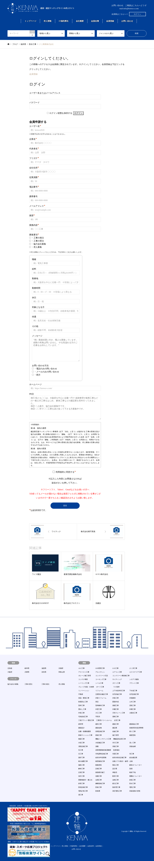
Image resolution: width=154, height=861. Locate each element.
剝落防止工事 (83, 702)
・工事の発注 (37, 238)
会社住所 (34, 168)
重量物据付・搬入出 (85, 780)
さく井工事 (133, 668)
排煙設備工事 (100, 731)
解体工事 (81, 769)
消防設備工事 (83, 746)
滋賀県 (44, 668)
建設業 (114, 728)
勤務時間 (36, 288)
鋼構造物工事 (100, 783)
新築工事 (98, 735)
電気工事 (132, 787)
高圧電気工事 (117, 791)
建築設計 (81, 728)
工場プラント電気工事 (86, 720)
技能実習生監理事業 (136, 728)
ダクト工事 (116, 683)
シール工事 (99, 683)
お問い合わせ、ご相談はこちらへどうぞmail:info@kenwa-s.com (129, 7)
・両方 (37, 375)
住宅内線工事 (117, 694)
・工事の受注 (37, 241)
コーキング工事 (100, 679)
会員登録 (110, 21)
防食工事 (98, 787)
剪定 (97, 702)
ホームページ (35, 384)
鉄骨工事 (81, 783)
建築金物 (98, 728)
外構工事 (132, 709)
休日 (34, 297)
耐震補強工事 (100, 761)
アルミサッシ (100, 672)
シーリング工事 (83, 683)
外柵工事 (115, 709)
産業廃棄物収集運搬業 (103, 750)
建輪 (131, 831)
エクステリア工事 (135, 672)
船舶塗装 (98, 765)
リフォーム (99, 691)
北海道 (10, 668)
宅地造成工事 (83, 716)
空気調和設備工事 (101, 754)
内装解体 (132, 698)
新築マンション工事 (85, 735)
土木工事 (132, 702)
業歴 (32, 215)
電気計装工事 (83, 791)
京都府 (61, 668)
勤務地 (35, 278)
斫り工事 (132, 731)
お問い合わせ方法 (40, 365)
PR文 (31, 394)
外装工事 (81, 713)
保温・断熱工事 (83, 698)
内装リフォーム (100, 698)
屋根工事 (115, 716)
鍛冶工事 (115, 783)
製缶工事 (115, 765)
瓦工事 (80, 750)
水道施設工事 (100, 743)
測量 (97, 746)
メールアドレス (37, 206)
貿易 (130, 769)
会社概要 (80, 21)
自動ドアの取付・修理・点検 (122, 761)
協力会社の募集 (13, 684)
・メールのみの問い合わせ (46, 372)
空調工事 (115, 754)
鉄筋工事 (132, 780)
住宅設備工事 (134, 694)
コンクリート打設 (101, 676)
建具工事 (98, 724)
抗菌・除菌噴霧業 (84, 731)
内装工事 (115, 698)
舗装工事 (81, 765)
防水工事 (132, 783)
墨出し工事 (82, 709)
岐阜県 (27, 668)
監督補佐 (116, 750)
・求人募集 (36, 247)
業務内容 (34, 225)
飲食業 (97, 791)
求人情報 (47, 21)
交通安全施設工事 (101, 694)
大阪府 (10, 672)
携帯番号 (33, 196)
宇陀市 (97, 716)
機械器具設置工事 (119, 739)
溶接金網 (132, 746)
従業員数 (34, 177)
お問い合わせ (127, 21)
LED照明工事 (100, 668)
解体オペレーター (135, 765)
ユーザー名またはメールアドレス (44, 93)
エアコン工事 (117, 672)
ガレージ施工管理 (84, 676)
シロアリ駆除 (134, 679)
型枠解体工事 (100, 705)
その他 (35, 326)
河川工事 (115, 743)
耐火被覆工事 (83, 761)
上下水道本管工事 (118, 691)
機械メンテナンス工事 (103, 739)
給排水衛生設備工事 (119, 757)
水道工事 (81, 743)
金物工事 (115, 780)
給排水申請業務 (100, 757)
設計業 (114, 769)
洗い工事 (132, 743)
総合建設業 (133, 757)
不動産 (80, 694)
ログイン (137, 14)
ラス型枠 (116, 687)
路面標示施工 (100, 772)
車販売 (114, 772)
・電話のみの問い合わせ (45, 369)
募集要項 (34, 235)
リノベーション (83, 691)
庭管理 (80, 724)
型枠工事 (81, 705)
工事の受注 (28, 684)
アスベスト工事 (83, 672)
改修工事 (115, 731)
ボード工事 (100, 687)
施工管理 (115, 735)
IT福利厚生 (64, 21)
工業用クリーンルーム (104, 720)
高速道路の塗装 (134, 791)
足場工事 (81, 772)
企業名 (33, 139)
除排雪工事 (116, 787)
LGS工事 (115, 668)
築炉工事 (81, 757)
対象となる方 (38, 307)
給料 (34, 269)
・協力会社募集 (38, 244)
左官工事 (117, 720)
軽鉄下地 (132, 772)
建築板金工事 (134, 724)
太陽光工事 (133, 713)
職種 (34, 259)
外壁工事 (98, 709)
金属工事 (98, 780)
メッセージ (37, 336)
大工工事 (98, 713)
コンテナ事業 (83, 679)
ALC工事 (81, 668)
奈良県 (44, 672)
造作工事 (81, 776)
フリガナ (34, 158)
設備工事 (98, 769)
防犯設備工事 (83, 787)
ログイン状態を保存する (60, 113)
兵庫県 (27, 672)
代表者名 (34, 149)
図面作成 (115, 702)
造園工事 (98, 776)
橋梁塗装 (132, 735)
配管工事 (115, 776)
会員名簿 (95, 21)
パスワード (34, 102)
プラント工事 (134, 683)
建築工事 (115, 724)
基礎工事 (115, 705)
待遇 (34, 317)
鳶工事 (80, 795)
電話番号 (34, 187)
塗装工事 (132, 705)
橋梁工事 (81, 739)
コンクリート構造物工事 (121, 676)
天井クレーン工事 (118, 713)
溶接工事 (115, 746)
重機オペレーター (135, 776)
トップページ (30, 21)
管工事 (131, 754)
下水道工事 (133, 691)
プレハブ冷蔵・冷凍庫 (86, 687)
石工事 (80, 754)
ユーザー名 (35, 126)
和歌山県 (62, 672)
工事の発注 (45, 684)
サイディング (117, 679)
